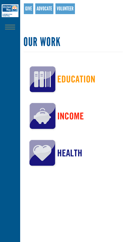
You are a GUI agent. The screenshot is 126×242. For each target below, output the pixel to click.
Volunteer (65, 8)
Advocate (44, 8)
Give (28, 8)
